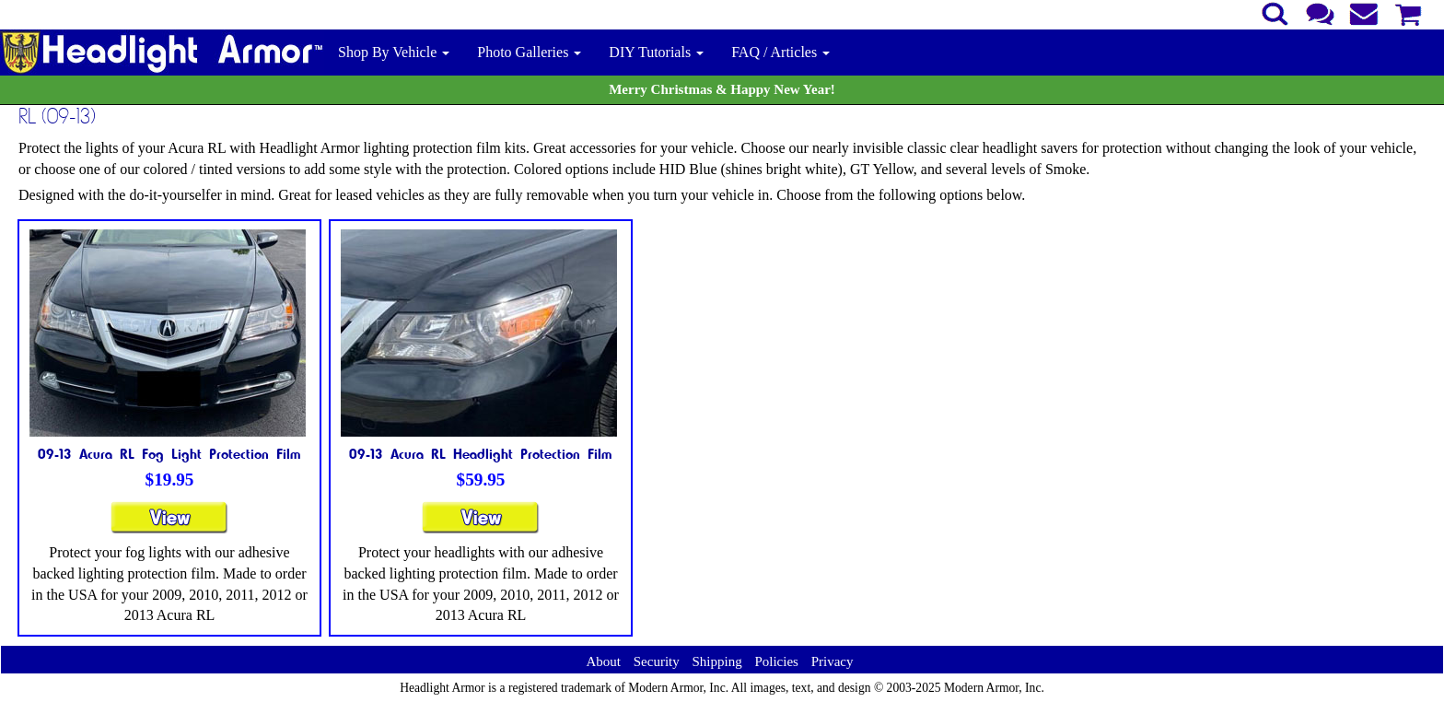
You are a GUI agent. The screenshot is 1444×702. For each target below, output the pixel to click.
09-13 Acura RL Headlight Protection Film (480, 453)
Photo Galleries (529, 52)
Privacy (832, 661)
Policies (776, 661)
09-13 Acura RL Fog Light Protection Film (169, 453)
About (603, 661)
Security (657, 661)
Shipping (716, 661)
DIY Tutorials (656, 52)
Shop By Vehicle (393, 52)
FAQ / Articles (780, 52)
